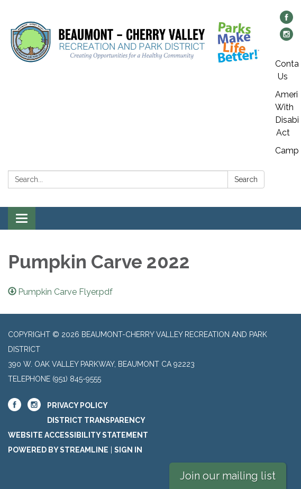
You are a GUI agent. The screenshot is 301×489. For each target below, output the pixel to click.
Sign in (128, 450)
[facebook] (286, 21)
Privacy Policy (77, 405)
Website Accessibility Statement (78, 435)
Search (246, 179)
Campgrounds (286, 151)
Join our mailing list (228, 475)
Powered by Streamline (58, 450)
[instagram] (286, 38)
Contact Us (286, 70)
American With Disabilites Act (286, 113)
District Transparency (96, 420)
